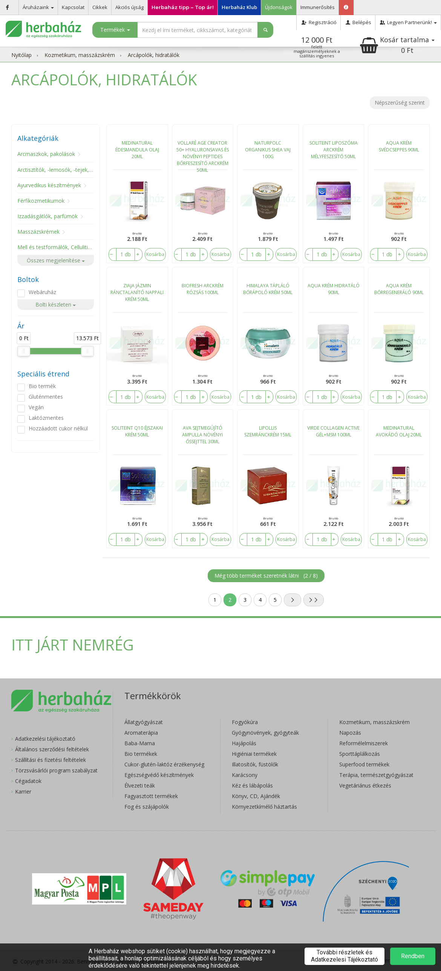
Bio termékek (140, 753)
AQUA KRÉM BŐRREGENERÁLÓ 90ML (399, 289)
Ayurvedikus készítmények (49, 185)
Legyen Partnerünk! (408, 22)
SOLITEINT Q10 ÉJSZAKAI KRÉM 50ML (137, 431)
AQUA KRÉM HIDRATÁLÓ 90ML (334, 289)
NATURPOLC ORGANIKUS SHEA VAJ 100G (268, 150)
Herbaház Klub (239, 7)
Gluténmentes (46, 396)
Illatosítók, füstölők (255, 764)
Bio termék (42, 386)
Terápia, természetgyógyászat (376, 774)
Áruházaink (38, 7)
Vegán (36, 407)
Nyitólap (21, 55)
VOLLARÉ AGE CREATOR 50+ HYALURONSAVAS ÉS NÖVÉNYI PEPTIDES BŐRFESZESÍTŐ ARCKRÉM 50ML (202, 155)
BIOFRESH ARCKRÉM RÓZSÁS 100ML (203, 289)
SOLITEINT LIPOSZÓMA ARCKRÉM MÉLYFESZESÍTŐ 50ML (333, 150)
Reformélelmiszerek (363, 743)
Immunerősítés (317, 7)
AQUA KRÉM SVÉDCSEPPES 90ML (399, 146)
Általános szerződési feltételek (52, 749)
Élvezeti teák (139, 785)
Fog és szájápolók (146, 806)
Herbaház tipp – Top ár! (183, 7)
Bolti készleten (55, 304)
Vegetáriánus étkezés (365, 785)
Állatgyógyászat (143, 722)
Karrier (23, 791)
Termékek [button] (115, 29)
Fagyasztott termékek (151, 796)
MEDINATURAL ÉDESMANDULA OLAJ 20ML (137, 150)
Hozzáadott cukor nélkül (58, 428)
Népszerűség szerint (400, 102)
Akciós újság (129, 7)
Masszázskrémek (38, 231)
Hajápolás (244, 743)
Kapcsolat (73, 7)
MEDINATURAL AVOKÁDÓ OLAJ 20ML (399, 431)
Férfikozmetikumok (40, 200)
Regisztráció (318, 22)
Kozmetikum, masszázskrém (79, 55)
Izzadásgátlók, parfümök (47, 216)
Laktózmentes (46, 417)
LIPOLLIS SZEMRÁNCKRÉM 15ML (267, 431)
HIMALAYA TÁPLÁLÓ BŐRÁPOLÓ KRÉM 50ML (267, 289)
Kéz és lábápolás (252, 785)
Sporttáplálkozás (359, 753)
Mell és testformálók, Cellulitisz (55, 247)
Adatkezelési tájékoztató (45, 738)
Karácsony (244, 774)
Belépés (358, 22)
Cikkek (99, 7)
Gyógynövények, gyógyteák (265, 732)
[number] (125, 254)
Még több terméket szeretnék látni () (266, 575)
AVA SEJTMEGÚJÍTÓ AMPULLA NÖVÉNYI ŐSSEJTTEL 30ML (202, 435)
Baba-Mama (139, 743)
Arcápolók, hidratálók (153, 55)
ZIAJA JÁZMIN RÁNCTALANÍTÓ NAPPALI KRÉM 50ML (137, 292)
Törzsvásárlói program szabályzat (56, 770)
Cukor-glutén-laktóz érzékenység (164, 764)
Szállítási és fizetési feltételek (50, 759)
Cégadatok (28, 781)
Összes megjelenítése (56, 260)
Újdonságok (278, 7)
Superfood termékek (364, 764)
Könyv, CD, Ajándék (256, 796)
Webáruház (42, 292)
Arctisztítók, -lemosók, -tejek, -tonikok (63, 169)
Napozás (350, 732)
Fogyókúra (245, 722)
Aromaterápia (141, 732)
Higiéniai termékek (254, 753)
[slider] (23, 351)
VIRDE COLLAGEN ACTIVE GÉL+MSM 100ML (333, 431)
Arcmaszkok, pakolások (46, 153)
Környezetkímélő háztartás (264, 806)
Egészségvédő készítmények (159, 774)
